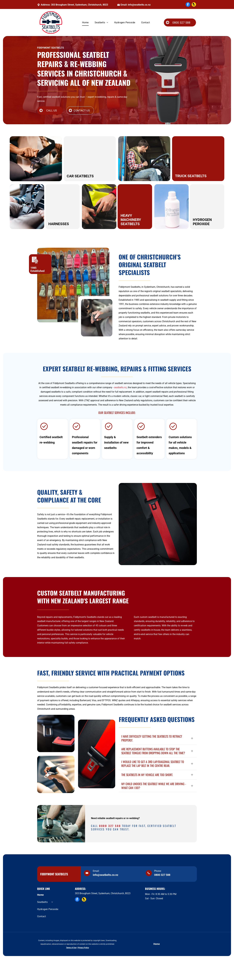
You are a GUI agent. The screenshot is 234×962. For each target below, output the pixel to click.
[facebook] (188, 4)
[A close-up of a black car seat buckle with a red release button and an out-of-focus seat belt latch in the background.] (55, 733)
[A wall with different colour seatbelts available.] (73, 285)
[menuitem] (85, 22)
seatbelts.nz (120, 387)
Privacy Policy (83, 948)
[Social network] (194, 4)
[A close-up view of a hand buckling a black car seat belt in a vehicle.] (55, 774)
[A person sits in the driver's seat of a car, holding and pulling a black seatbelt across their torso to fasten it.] (96, 317)
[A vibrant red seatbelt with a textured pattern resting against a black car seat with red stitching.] (158, 524)
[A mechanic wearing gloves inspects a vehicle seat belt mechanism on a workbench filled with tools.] (61, 823)
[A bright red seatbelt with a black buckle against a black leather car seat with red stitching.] (96, 754)
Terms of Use (71, 948)
